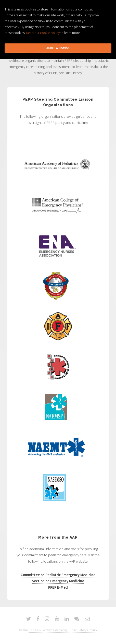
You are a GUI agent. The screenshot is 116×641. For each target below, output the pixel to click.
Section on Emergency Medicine (58, 581)
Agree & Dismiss (58, 48)
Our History (73, 72)
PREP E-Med (58, 587)
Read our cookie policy (43, 32)
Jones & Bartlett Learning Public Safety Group (63, 630)
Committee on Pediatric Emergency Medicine (58, 575)
